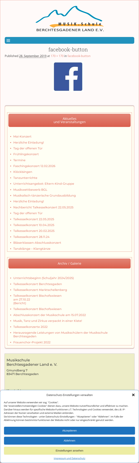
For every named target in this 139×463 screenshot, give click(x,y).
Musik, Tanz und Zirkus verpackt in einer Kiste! (47, 321)
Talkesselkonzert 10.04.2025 (33, 225)
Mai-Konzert (22, 136)
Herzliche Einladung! (28, 142)
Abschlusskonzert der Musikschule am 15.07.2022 (49, 315)
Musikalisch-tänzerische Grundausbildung (44, 195)
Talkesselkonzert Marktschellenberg (40, 290)
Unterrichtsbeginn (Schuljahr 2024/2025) (43, 278)
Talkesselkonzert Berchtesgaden (37, 284)
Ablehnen (69, 443)
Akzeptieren (69, 433)
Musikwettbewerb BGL (30, 189)
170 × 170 (57, 56)
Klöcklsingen (22, 172)
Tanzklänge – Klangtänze (31, 248)
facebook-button (79, 56)
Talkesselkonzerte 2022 (30, 327)
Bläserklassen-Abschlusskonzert (37, 242)
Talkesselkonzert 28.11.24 (31, 237)
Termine (19, 160)
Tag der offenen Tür (28, 148)
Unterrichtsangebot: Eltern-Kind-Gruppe (43, 183)
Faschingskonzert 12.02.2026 (34, 166)
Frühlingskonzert (26, 154)
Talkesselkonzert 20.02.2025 (33, 231)
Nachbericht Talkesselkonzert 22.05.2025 (43, 207)
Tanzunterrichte (25, 178)
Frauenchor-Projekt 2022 (31, 342)
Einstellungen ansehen (69, 453)
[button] (133, 398)
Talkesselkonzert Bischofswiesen (37, 309)
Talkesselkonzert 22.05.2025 (33, 219)
